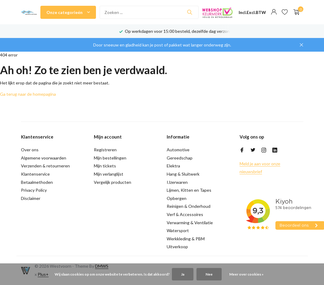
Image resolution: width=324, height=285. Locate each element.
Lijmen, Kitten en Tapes (189, 190)
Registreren (105, 149)
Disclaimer (30, 198)
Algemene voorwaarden (43, 157)
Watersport (178, 230)
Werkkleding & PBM (186, 238)
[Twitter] (253, 150)
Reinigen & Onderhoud (188, 206)
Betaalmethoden (37, 182)
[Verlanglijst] (284, 12)
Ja (182, 274)
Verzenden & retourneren (45, 165)
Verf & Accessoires (185, 214)
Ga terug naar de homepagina (28, 94)
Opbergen (176, 198)
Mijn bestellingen (110, 157)
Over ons (30, 149)
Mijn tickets (105, 165)
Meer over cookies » (246, 274)
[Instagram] (263, 150)
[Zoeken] (149, 12)
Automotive (178, 149)
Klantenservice (35, 174)
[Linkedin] (274, 150)
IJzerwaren (177, 182)
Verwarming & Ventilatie (190, 222)
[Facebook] (242, 150)
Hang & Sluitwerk (183, 174)
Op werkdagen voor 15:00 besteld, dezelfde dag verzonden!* (182, 31)
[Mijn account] (274, 12)
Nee (209, 274)
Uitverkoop (177, 246)
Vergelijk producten (112, 182)
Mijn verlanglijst (108, 174)
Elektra (173, 165)
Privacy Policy (34, 190)
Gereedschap (180, 157)
